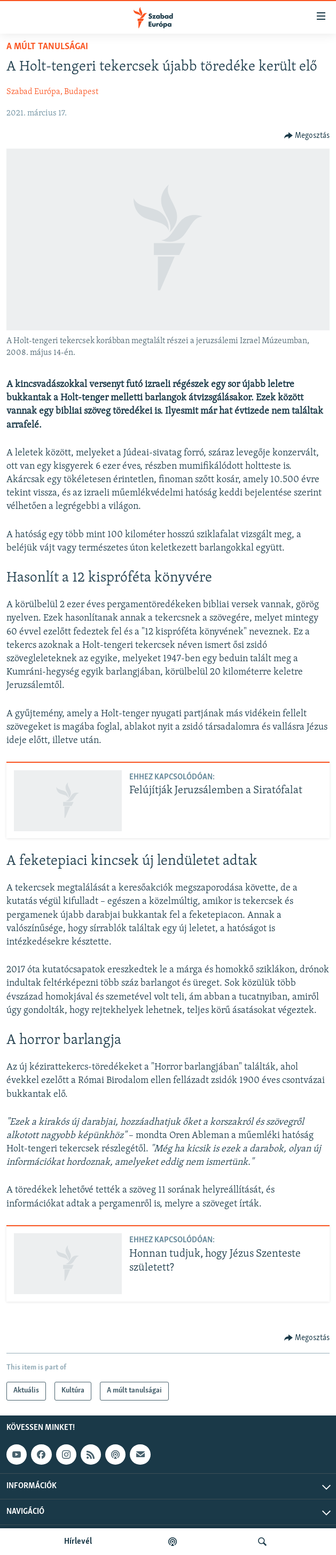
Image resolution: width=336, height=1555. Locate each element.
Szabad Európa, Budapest (52, 92)
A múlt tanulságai (47, 47)
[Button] (307, 136)
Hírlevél (78, 1541)
